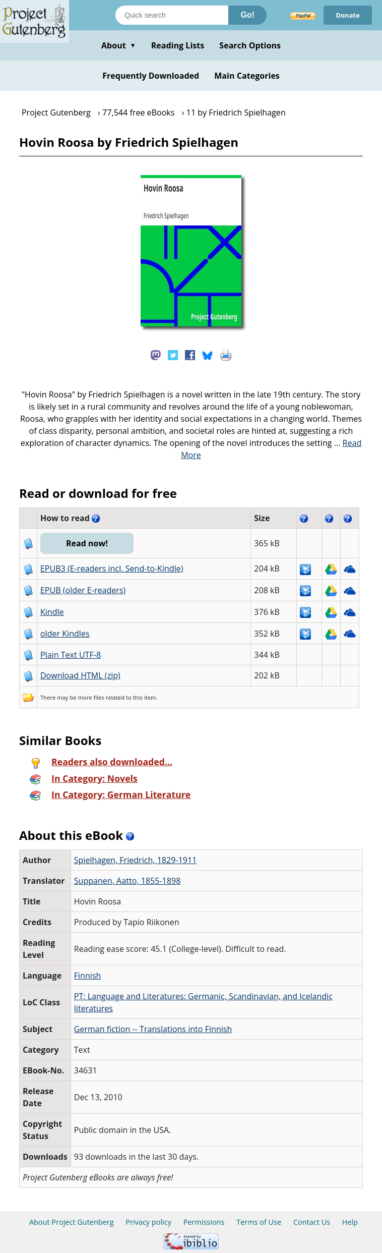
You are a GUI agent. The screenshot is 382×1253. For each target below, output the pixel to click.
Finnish (87, 975)
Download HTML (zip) (80, 675)
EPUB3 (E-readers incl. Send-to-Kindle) (111, 568)
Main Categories (247, 75)
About (118, 45)
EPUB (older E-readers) (82, 590)
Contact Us (311, 1222)
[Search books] (171, 15)
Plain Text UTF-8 (70, 654)
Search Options (250, 45)
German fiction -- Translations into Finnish (153, 1029)
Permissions (204, 1222)
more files (91, 697)
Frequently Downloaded (150, 75)
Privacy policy (148, 1222)
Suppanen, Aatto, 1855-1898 (127, 880)
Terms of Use (258, 1222)
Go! (247, 15)
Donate (348, 15)
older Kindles (65, 633)
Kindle (52, 611)
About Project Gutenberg (71, 1222)
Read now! (87, 543)
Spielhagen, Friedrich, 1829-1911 (135, 860)
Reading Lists (178, 45)
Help (350, 1222)
